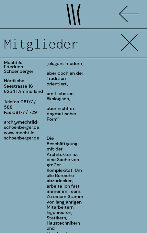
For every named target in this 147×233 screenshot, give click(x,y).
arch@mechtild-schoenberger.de (21, 124)
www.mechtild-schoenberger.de (21, 135)
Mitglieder (41, 43)
